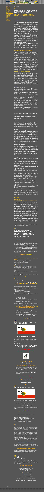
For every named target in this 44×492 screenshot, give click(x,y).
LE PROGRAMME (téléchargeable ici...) (26, 254)
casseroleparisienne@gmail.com (26, 318)
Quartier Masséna (8, 15)
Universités (7, 19)
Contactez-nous (11, 486)
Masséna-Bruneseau (8, 12)
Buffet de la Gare (8, 9)
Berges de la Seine (8, 8)
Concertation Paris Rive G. (9, 14)
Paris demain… (8, 13)
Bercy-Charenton (8, 7)
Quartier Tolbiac (8, 16)
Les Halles (7, 11)
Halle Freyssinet (8, 10)
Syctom (7, 17)
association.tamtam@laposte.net (20, 240)
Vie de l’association (8, 20)
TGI (6, 18)
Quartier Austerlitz (8, 6)
